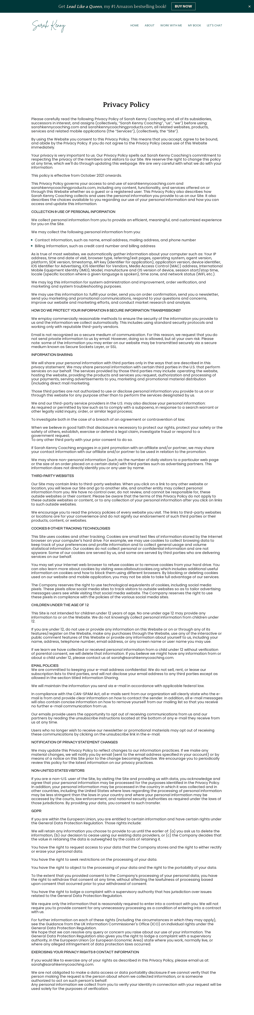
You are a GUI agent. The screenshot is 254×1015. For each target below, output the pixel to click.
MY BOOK (194, 25)
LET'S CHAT (214, 25)
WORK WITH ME (171, 25)
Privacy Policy (127, 1002)
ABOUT (150, 25)
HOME (134, 25)
